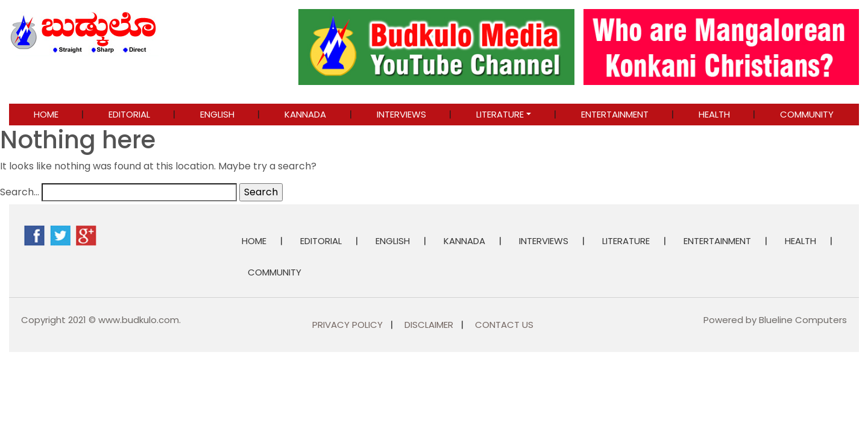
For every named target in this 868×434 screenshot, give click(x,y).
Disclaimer (428, 324)
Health (714, 114)
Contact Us (504, 324)
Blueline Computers (803, 319)
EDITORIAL (129, 114)
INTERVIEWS (401, 114)
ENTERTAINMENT (615, 114)
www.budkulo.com (138, 319)
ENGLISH (217, 114)
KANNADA (305, 114)
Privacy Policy (347, 324)
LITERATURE (500, 114)
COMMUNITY (807, 114)
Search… (19, 192)
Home (46, 114)
